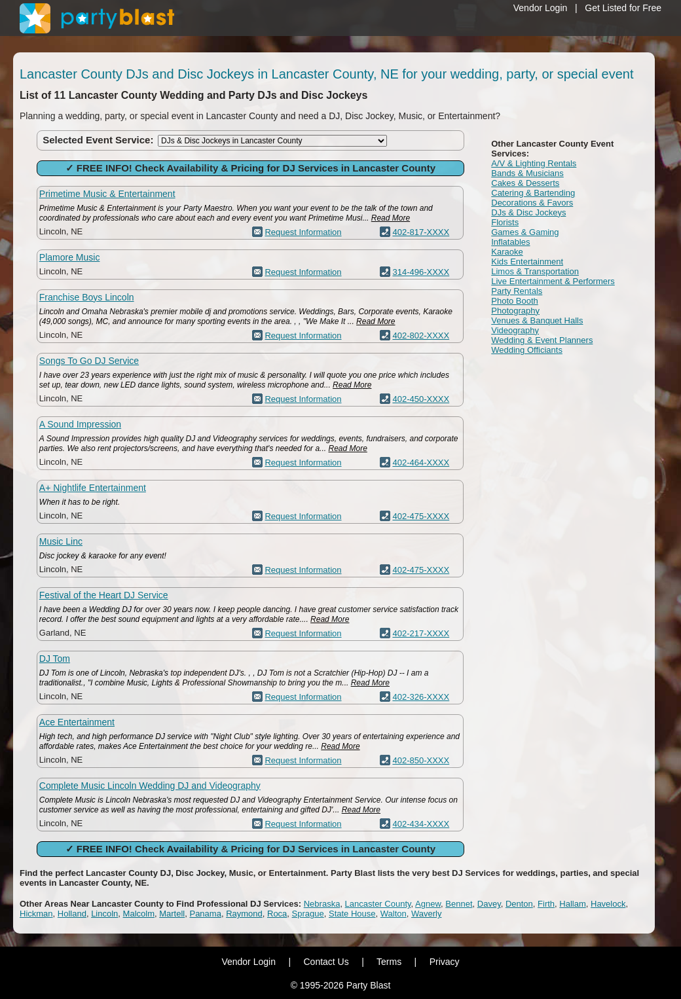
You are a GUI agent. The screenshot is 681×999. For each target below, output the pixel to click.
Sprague (308, 913)
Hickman (36, 913)
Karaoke (507, 252)
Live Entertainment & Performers (553, 281)
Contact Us (325, 961)
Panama (205, 913)
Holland (72, 913)
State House (352, 913)
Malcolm (139, 913)
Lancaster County (378, 904)
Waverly (426, 913)
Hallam (572, 904)
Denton (519, 904)
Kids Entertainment (527, 261)
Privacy (445, 961)
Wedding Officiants (526, 350)
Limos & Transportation (535, 271)
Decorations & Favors (532, 203)
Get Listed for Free (623, 8)
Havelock (608, 904)
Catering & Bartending (533, 193)
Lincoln (104, 913)
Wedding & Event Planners (542, 340)
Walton (393, 913)
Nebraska (322, 904)
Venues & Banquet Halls (537, 320)
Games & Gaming (525, 232)
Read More (390, 218)
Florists (505, 222)
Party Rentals (516, 291)
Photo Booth (514, 301)
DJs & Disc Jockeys (528, 212)
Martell (172, 913)
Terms (389, 961)
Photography (515, 311)
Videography (515, 330)
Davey (489, 904)
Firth (546, 904)
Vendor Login (540, 8)
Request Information (303, 232)
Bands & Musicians (527, 173)
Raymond (244, 913)
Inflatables (510, 242)
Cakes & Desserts (525, 183)
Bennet (458, 904)
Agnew (428, 904)
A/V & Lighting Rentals (533, 163)
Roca (277, 913)
